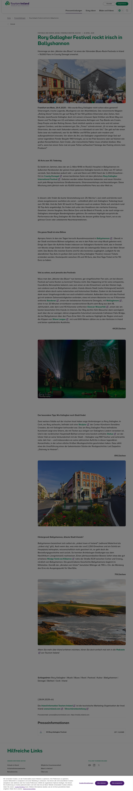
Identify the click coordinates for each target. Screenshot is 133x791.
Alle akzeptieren (117, 783)
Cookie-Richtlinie (20, 787)
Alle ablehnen (101, 783)
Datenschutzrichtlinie (29, 789)
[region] (66, 783)
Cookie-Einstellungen (86, 783)
